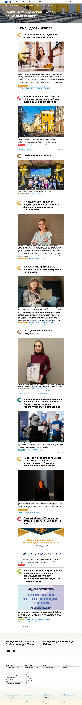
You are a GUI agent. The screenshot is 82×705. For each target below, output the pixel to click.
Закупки (7, 681)
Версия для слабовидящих (11, 688)
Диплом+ (27, 682)
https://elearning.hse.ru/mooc (68, 694)
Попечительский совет (11, 677)
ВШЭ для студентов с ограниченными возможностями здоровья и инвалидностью (14, 684)
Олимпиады (27, 676)
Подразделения (9, 673)
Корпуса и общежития (10, 679)
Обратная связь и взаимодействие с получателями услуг (32, 689)
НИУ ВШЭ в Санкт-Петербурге (12, 5)
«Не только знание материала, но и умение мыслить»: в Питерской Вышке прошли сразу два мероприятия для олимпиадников (42, 403)
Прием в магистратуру (29, 680)
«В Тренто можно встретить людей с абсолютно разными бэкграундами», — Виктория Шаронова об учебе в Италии (42, 462)
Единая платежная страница (11, 690)
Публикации (64, 669)
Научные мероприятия (48, 667)
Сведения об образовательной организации (12, 668)
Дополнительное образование (31, 684)
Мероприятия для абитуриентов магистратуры (31, 671)
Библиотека (64, 667)
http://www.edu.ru (47, 694)
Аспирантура (27, 686)
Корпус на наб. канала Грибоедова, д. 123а (19, 643)
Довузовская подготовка (30, 674)
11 (41, 626)
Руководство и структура (11, 670)
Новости (50, 5)
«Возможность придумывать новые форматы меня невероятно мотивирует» (42, 269)
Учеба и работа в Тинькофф (38, 155)
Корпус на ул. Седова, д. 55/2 (58, 643)
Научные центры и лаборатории (50, 669)
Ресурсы (64, 665)
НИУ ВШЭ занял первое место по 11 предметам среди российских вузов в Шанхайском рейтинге (41, 99)
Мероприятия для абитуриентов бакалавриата (31, 668)
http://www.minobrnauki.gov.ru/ (12, 694)
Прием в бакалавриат (29, 678)
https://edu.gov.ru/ (28, 694)
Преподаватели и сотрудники (12, 675)
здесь (71, 701)
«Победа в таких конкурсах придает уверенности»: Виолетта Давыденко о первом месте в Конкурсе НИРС (41, 206)
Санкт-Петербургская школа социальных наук (34, 5)
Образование (28, 665)
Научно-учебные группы (48, 671)
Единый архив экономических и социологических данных (68, 672)
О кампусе (9, 665)
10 (38, 626)
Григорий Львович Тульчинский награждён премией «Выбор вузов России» (42, 521)
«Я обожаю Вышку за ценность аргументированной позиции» (40, 35)
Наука (45, 665)
